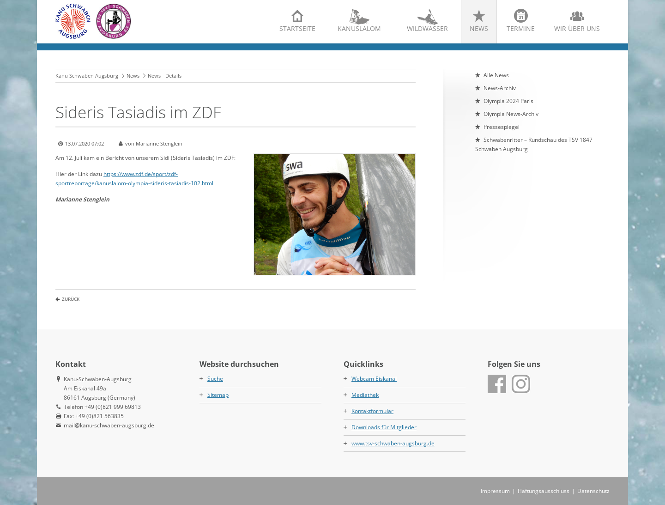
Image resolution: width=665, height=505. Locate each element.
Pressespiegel (502, 127)
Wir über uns (577, 28)
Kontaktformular (372, 411)
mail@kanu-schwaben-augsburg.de (109, 425)
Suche (215, 379)
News (479, 28)
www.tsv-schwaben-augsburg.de (393, 443)
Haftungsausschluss (543, 491)
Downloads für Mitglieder (384, 427)
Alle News (496, 75)
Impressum (495, 491)
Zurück (70, 299)
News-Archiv (500, 88)
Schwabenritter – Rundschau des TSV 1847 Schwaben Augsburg (533, 144)
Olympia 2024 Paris (508, 101)
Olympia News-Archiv (511, 114)
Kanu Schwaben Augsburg (86, 75)
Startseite (297, 28)
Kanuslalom (359, 28)
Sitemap (218, 395)
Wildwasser (427, 28)
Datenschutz (593, 491)
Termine (521, 28)
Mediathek (365, 395)
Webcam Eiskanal (374, 379)
